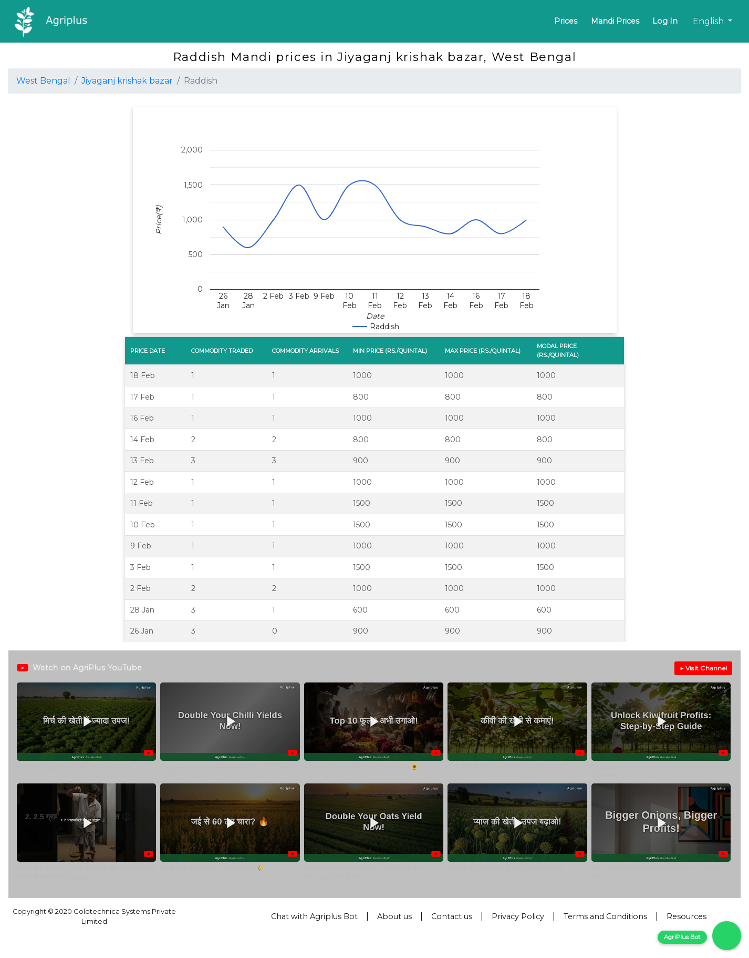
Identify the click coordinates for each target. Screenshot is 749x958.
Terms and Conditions (605, 916)
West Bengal (43, 81)
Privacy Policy (518, 916)
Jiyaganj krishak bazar (127, 81)
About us (394, 916)
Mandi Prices (615, 21)
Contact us (451, 916)
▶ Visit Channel (703, 668)
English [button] (709, 21)
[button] (86, 731)
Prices (565, 21)
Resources (686, 916)
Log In (665, 21)
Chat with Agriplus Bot (314, 916)
